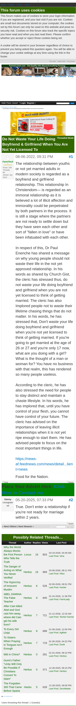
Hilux (62, 573)
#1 (71, 157)
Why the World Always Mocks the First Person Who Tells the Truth (13, 554)
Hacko (27, 687)
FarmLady (65, 599)
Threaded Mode (65, 138)
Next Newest (25, 526)
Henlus (28, 572)
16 (36, 554)
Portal (29, 76)
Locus (27, 554)
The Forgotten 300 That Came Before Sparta (13, 687)
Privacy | (20, 5)
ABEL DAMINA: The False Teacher (13, 598)
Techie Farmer (67, 617)
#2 (71, 500)
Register (30, 103)
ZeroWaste (65, 688)
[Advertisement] (38, 89)
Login (23, 103)
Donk (62, 644)
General (11, 107)
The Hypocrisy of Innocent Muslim (12, 586)
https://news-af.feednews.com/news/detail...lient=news (44, 464)
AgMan (63, 632)
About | (27, 5)
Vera (62, 556)
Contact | (11, 5)
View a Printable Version (7, 696)
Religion (15, 107)
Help (72, 76)
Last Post (53, 556)
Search (38, 76)
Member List (49, 76)
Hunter (63, 587)
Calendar (62, 76)
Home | (3, 5)
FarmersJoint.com (5, 107)
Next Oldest (10, 526)
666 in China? (12, 654)
